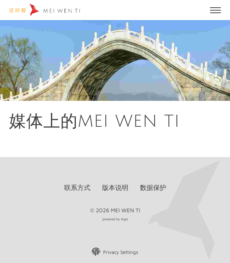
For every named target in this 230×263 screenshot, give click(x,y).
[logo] (45, 10)
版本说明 (115, 187)
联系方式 (77, 187)
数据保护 (153, 187)
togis (124, 219)
